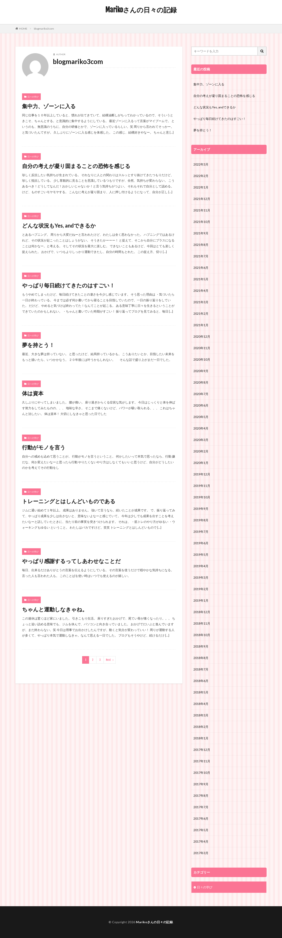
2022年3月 (200, 164)
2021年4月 (200, 290)
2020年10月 (201, 359)
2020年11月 (201, 348)
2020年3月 (200, 440)
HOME (23, 28)
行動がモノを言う (43, 447)
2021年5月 (200, 279)
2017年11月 (201, 761)
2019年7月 (200, 531)
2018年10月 (201, 635)
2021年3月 (200, 302)
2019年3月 (200, 577)
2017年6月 (200, 818)
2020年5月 (200, 417)
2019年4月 (200, 566)
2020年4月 (200, 428)
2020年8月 (200, 382)
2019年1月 (200, 600)
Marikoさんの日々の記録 (141, 10)
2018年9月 (200, 646)
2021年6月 (200, 267)
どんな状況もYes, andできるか (59, 225)
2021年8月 (200, 245)
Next (108, 659)
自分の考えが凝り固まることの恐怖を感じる (76, 166)
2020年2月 (200, 451)
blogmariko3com (44, 28)
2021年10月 (201, 222)
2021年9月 (200, 233)
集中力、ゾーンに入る (49, 106)
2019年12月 (201, 474)
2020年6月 (200, 405)
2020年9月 (200, 371)
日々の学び (33, 96)
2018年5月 (200, 692)
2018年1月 (200, 738)
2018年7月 (200, 669)
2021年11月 (201, 210)
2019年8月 (200, 520)
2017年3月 (200, 853)
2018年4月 (200, 704)
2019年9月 (200, 508)
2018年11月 (201, 623)
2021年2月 (200, 313)
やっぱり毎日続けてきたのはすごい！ (68, 285)
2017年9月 (200, 784)
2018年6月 (200, 681)
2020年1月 (200, 463)
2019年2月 (200, 589)
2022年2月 (200, 176)
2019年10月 (201, 497)
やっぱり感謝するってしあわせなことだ (71, 561)
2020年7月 (200, 394)
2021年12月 (201, 199)
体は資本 (32, 393)
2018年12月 (201, 612)
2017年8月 (200, 795)
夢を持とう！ (38, 345)
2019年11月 (201, 486)
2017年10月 (201, 772)
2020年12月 (201, 336)
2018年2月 (200, 727)
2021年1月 (200, 325)
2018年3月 (200, 715)
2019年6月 (200, 543)
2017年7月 (200, 807)
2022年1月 (200, 187)
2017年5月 (200, 830)
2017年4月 (200, 841)
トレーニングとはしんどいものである (68, 501)
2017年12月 (201, 750)
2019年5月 (200, 554)
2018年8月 (200, 658)
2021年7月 (200, 256)
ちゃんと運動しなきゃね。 (54, 609)
